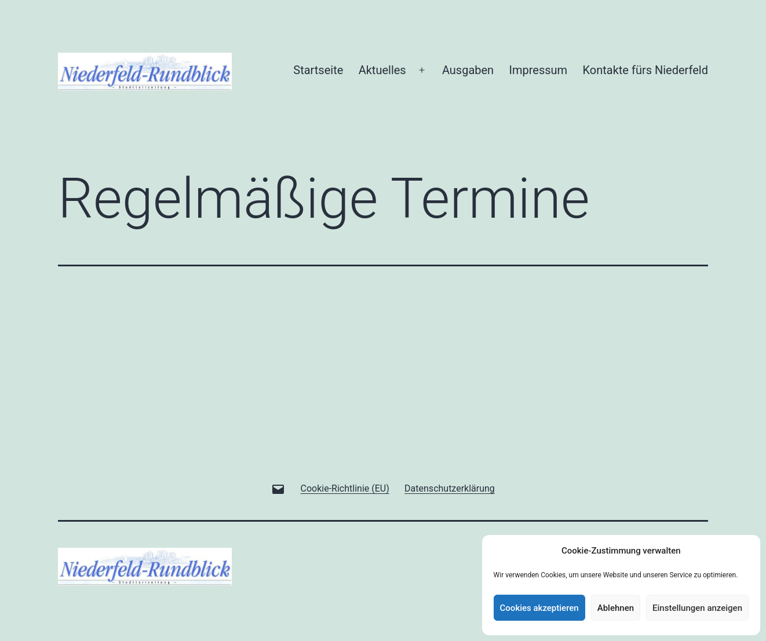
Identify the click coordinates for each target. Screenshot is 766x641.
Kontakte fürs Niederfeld (645, 70)
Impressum (538, 70)
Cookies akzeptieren (539, 608)
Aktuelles (382, 70)
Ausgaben (468, 70)
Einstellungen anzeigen (697, 608)
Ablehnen (615, 608)
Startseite (318, 70)
